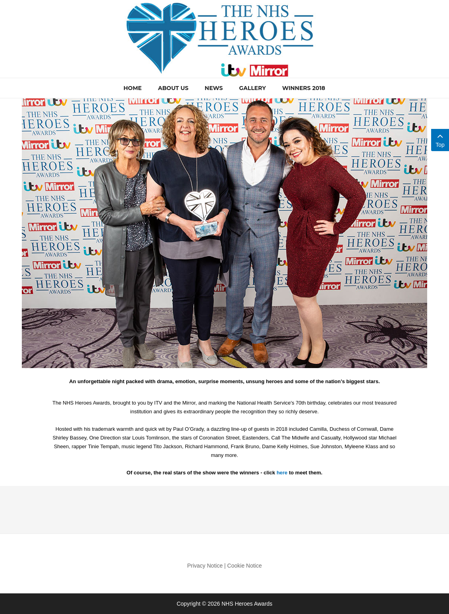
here (282, 473)
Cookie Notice (244, 565)
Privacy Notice (204, 565)
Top (440, 139)
